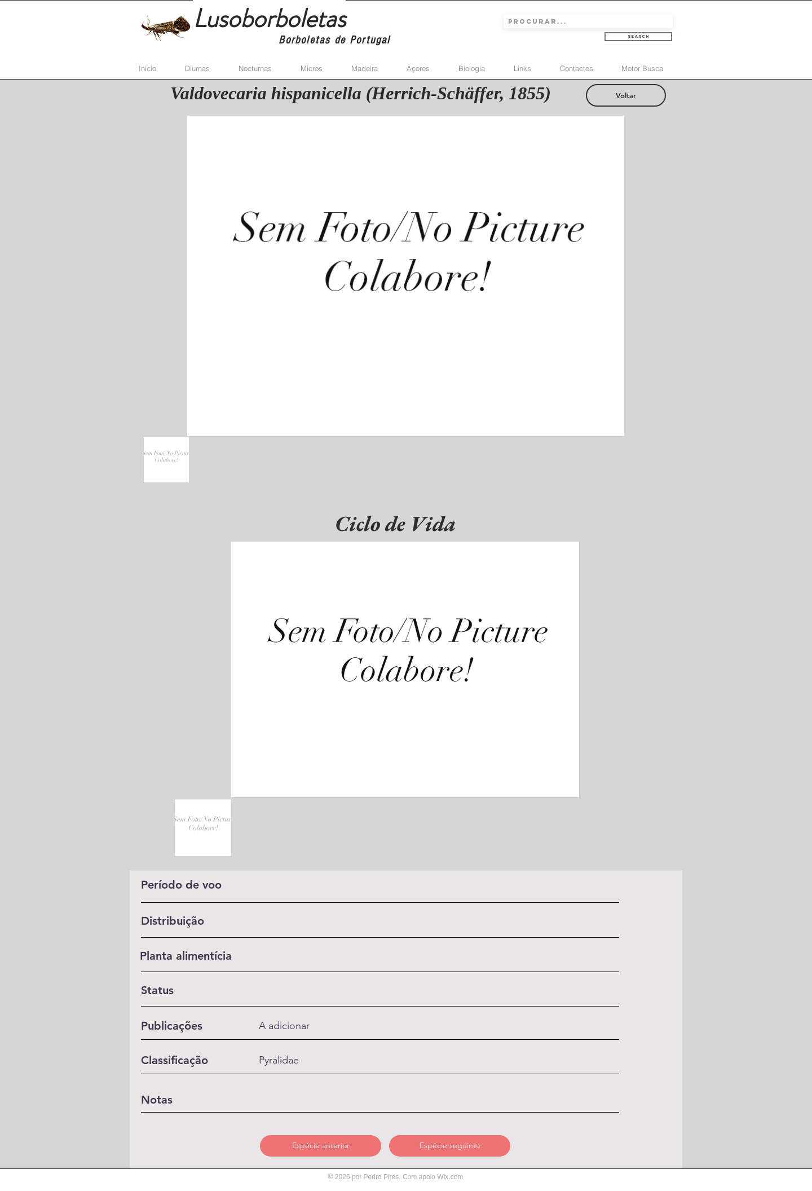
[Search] (638, 36)
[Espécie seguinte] (449, 1146)
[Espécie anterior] (320, 1146)
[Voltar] (626, 95)
